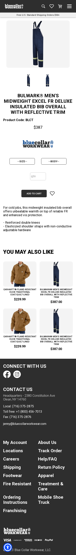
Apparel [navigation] (46, 475)
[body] (53, 161)
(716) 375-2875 (23, 406)
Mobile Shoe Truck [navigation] (50, 500)
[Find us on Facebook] (7, 374)
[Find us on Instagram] (17, 374)
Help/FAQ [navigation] (47, 458)
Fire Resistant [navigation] (17, 483)
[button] (7, 547)
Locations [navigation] (13, 450)
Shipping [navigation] (12, 467)
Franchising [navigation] (14, 510)
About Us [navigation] (47, 442)
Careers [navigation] (11, 458)
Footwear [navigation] (12, 475)
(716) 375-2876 (20, 417)
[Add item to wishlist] (52, 193)
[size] (22, 161)
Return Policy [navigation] (51, 467)
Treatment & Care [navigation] (50, 486)
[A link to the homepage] (14, 6)
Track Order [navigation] (50, 450)
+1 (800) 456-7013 (29, 411)
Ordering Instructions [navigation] (15, 500)
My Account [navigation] (15, 442)
